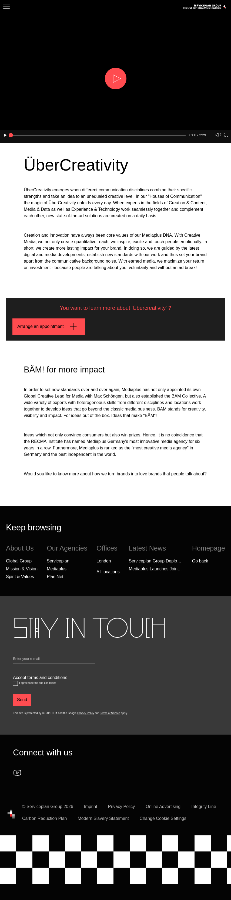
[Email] (54, 664)
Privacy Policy (85, 717)
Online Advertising (163, 811)
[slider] (11, 135)
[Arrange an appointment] (48, 326)
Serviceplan (58, 565)
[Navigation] (6, 6)
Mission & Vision (22, 572)
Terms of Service (110, 717)
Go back (200, 565)
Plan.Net (55, 580)
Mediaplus (56, 572)
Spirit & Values (20, 580)
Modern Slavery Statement (103, 822)
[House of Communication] (11, 818)
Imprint (90, 811)
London (103, 565)
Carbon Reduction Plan (44, 822)
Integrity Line (203, 811)
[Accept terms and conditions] (15, 687)
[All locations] (107, 576)
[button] (115, 78)
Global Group (19, 565)
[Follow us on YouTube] (17, 777)
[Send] (22, 704)
